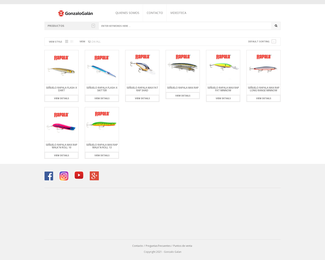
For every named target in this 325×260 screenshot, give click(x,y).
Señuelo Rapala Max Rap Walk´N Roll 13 (102, 146)
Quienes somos (127, 13)
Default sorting (258, 41)
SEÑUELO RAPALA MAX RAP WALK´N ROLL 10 (61, 146)
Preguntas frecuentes (158, 246)
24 (93, 41)
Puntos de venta (182, 246)
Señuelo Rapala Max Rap (183, 87)
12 (89, 41)
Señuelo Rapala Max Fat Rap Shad (142, 89)
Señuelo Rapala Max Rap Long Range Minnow (263, 89)
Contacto (155, 13)
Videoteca (178, 13)
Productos (71, 26)
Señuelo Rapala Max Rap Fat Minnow (223, 89)
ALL (98, 41)
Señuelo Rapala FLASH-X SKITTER (101, 89)
